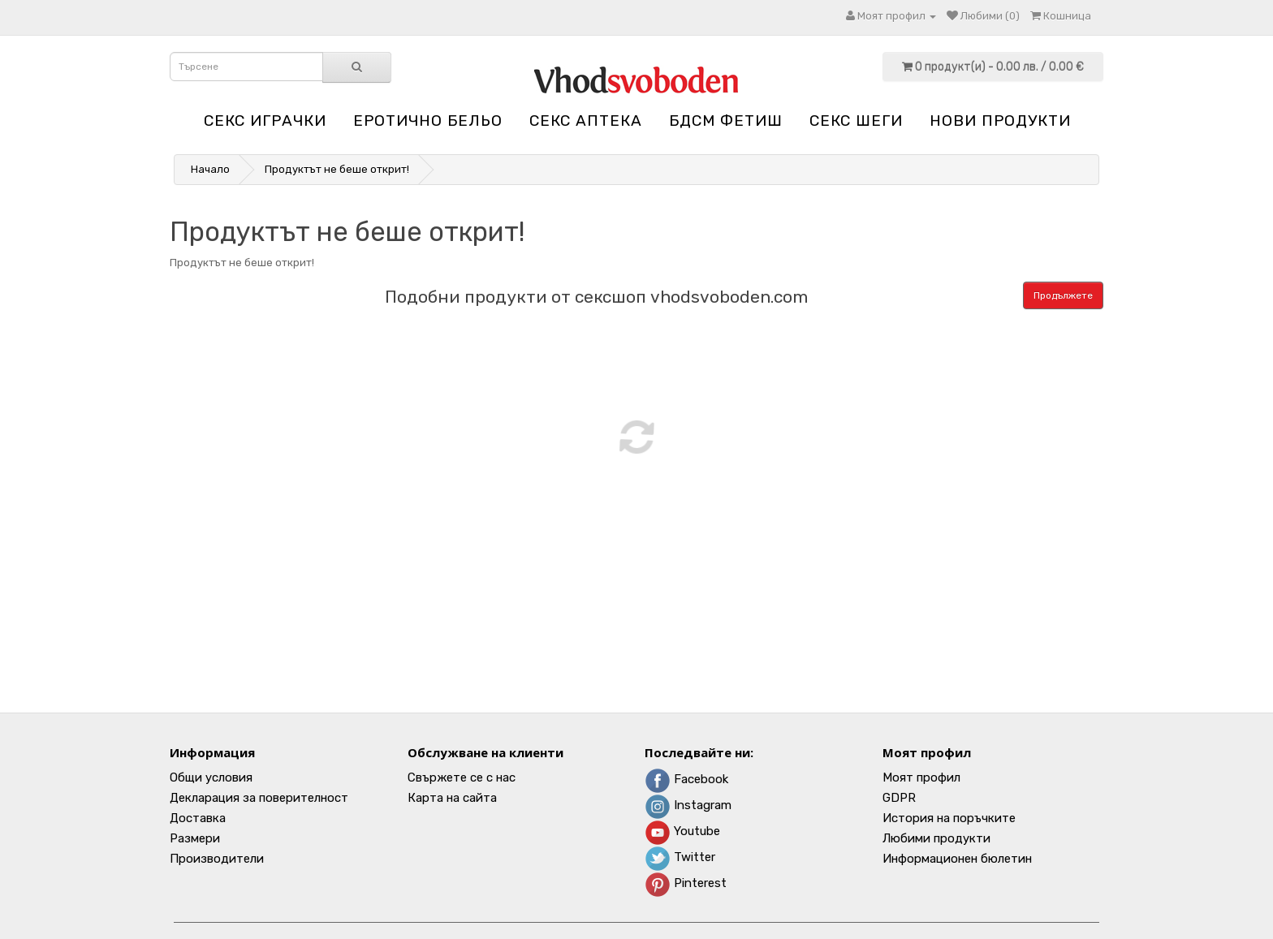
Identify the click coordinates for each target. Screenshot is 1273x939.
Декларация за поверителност (259, 797)
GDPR (899, 797)
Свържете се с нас (462, 777)
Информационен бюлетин (957, 858)
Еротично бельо (428, 120)
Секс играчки (265, 120)
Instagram (688, 805)
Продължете (1063, 295)
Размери (195, 838)
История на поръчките (949, 818)
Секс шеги (856, 120)
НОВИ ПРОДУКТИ (1000, 120)
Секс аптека (585, 120)
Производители (217, 858)
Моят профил (921, 777)
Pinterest (686, 883)
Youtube (682, 831)
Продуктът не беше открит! (337, 169)
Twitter (680, 857)
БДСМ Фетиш (726, 120)
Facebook (686, 779)
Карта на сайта (452, 797)
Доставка (198, 818)
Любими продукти (936, 838)
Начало (210, 169)
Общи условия (211, 777)
